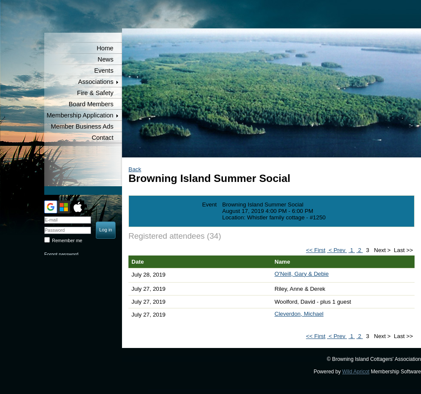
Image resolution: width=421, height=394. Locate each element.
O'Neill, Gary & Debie (302, 274)
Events (103, 70)
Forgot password (61, 254)
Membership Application (79, 115)
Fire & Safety (95, 92)
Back (134, 169)
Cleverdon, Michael (299, 314)
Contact (102, 137)
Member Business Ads (82, 126)
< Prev (337, 250)
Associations (95, 81)
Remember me (67, 240)
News (105, 59)
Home (105, 48)
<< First (315, 250)
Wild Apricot (355, 372)
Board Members (91, 104)
